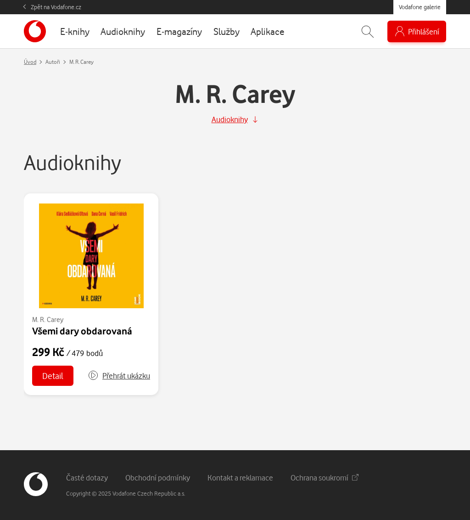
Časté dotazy (87, 477)
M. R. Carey (47, 319)
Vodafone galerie (420, 7)
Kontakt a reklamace (240, 477)
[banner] (35, 31)
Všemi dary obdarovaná (82, 331)
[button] (119, 375)
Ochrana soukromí (324, 477)
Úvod (30, 61)
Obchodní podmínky (157, 477)
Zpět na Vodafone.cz (56, 7)
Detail (52, 375)
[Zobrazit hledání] (368, 31)
